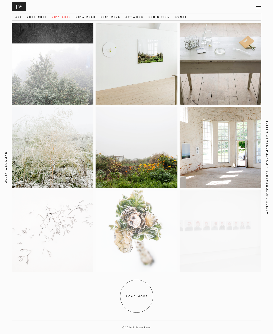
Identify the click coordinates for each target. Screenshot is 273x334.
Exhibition (159, 17)
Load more (137, 296)
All (18, 17)
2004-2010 (37, 17)
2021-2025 (111, 17)
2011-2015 (61, 17)
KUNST (181, 17)
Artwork (134, 17)
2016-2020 (86, 17)
